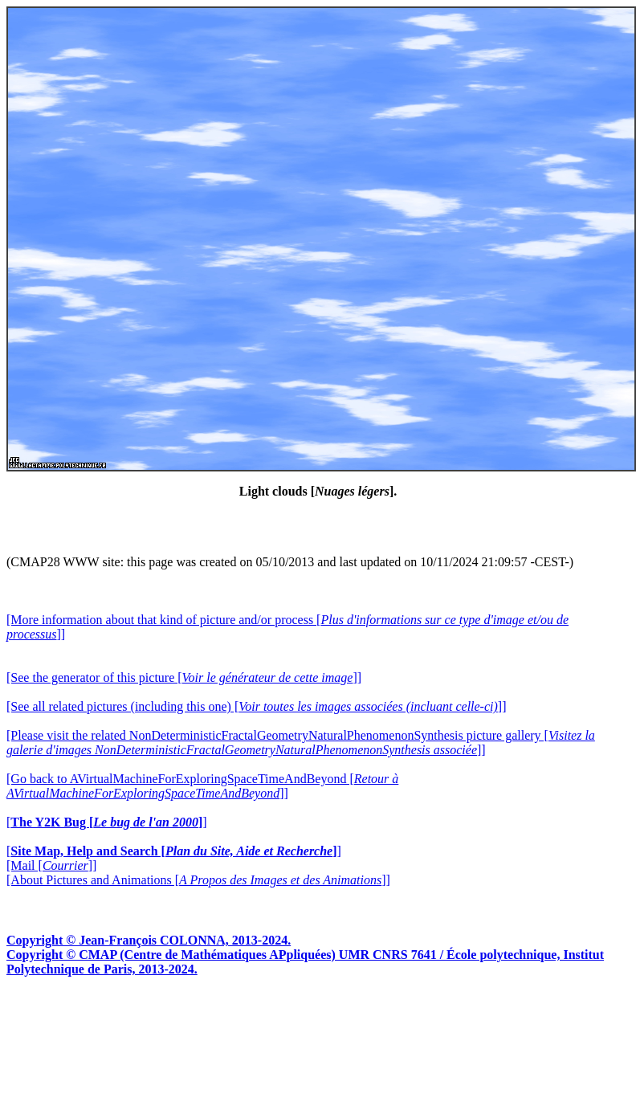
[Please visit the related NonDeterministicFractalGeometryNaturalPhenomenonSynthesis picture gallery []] (300, 742)
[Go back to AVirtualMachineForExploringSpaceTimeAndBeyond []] (202, 786)
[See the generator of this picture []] (183, 677)
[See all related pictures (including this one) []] (256, 706)
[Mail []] (51, 865)
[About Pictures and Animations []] (198, 880)
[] (106, 822)
